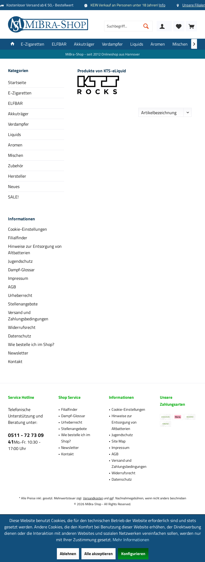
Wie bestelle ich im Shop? (31, 344)
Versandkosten (93, 498)
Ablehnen (68, 554)
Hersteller (17, 176)
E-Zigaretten (19, 93)
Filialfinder (17, 237)
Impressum (18, 278)
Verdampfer (18, 124)
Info (162, 5)
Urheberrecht (20, 295)
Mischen (15, 155)
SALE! (13, 197)
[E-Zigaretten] (32, 44)
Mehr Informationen (131, 539)
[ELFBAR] (59, 44)
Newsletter (18, 353)
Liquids (14, 134)
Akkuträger (18, 113)
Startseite (17, 82)
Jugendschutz (20, 261)
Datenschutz (19, 336)
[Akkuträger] (84, 44)
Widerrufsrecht (22, 327)
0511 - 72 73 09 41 (26, 438)
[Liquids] (137, 44)
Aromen (15, 145)
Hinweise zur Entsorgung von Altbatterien (35, 249)
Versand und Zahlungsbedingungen (28, 315)
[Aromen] (158, 44)
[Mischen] (180, 44)
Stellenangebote (23, 304)
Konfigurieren (133, 554)
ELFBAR (15, 103)
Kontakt (15, 361)
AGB (12, 287)
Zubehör (15, 165)
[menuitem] (191, 26)
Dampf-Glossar (21, 269)
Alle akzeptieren (98, 554)
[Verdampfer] (112, 44)
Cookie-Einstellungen (27, 229)
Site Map (118, 441)
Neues (13, 186)
